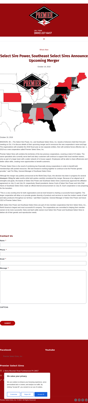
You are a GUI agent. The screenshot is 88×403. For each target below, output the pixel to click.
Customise (13, 394)
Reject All (27, 394)
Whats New (44, 50)
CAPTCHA (4, 307)
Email (3, 259)
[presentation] (16, 335)
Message (4, 268)
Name (3, 241)
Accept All (41, 394)
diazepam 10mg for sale (9, 178)
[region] (27, 386)
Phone (3, 250)
